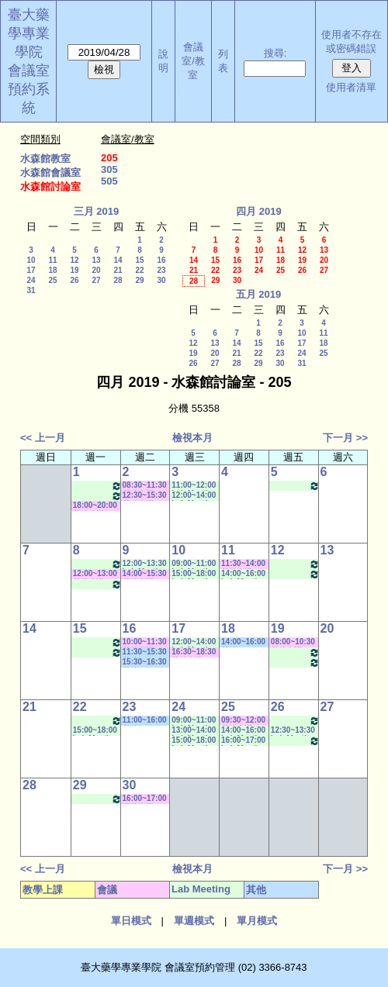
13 (96, 260)
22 (139, 270)
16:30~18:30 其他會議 (193, 652)
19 (74, 270)
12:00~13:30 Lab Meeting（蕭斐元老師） (145, 564)
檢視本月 (192, 437)
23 (161, 270)
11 (52, 260)
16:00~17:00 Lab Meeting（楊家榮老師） (243, 741)
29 (139, 280)
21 (117, 270)
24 (30, 280)
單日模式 (131, 921)
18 (52, 270)
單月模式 (257, 921)
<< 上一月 (42, 437)
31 (30, 290)
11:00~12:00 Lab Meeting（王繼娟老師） (194, 486)
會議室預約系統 (29, 89)
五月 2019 (259, 294)
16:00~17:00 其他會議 (145, 799)
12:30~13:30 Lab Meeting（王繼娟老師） (293, 731)
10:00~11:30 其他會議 (145, 642)
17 (30, 270)
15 (139, 260)
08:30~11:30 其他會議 (145, 486)
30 (161, 280)
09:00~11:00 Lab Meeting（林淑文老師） (194, 564)
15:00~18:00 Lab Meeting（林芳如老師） (194, 574)
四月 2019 (259, 211)
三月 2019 (97, 211)
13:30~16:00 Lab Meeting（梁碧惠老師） (97, 496)
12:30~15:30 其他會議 (145, 496)
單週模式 (194, 921)
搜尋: (275, 53)
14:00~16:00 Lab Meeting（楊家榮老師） (243, 574)
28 (117, 280)
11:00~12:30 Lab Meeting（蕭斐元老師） (295, 652)
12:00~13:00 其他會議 (95, 574)
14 (117, 260)
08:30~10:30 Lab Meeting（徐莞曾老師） (97, 486)
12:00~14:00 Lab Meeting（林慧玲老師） (194, 496)
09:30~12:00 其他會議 (243, 721)
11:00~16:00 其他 (145, 721)
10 (30, 260)
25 (52, 280)
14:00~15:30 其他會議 (145, 574)
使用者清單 (351, 87)
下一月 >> (345, 437)
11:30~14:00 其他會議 (243, 564)
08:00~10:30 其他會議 (293, 642)
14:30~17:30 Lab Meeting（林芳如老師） (295, 486)
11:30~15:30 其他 (145, 652)
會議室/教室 (193, 61)
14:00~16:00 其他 (243, 642)
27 (96, 280)
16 (161, 260)
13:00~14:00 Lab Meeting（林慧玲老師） (194, 731)
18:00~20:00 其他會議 (95, 506)
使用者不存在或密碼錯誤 (351, 41)
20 (96, 270)
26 (74, 280)
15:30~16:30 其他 (145, 662)
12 (74, 260)
